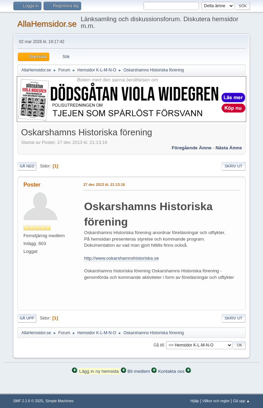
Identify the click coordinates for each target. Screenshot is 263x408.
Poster (31, 185)
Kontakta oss (171, 371)
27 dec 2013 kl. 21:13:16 (104, 184)
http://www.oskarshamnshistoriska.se (121, 258)
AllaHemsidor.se (46, 23)
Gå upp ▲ (241, 401)
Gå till (158, 344)
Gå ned (27, 166)
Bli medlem (138, 371)
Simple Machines (60, 401)
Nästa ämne (229, 147)
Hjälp (194, 401)
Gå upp (27, 318)
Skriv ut (233, 166)
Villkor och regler (216, 401)
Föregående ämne (191, 147)
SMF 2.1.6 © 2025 (28, 401)
